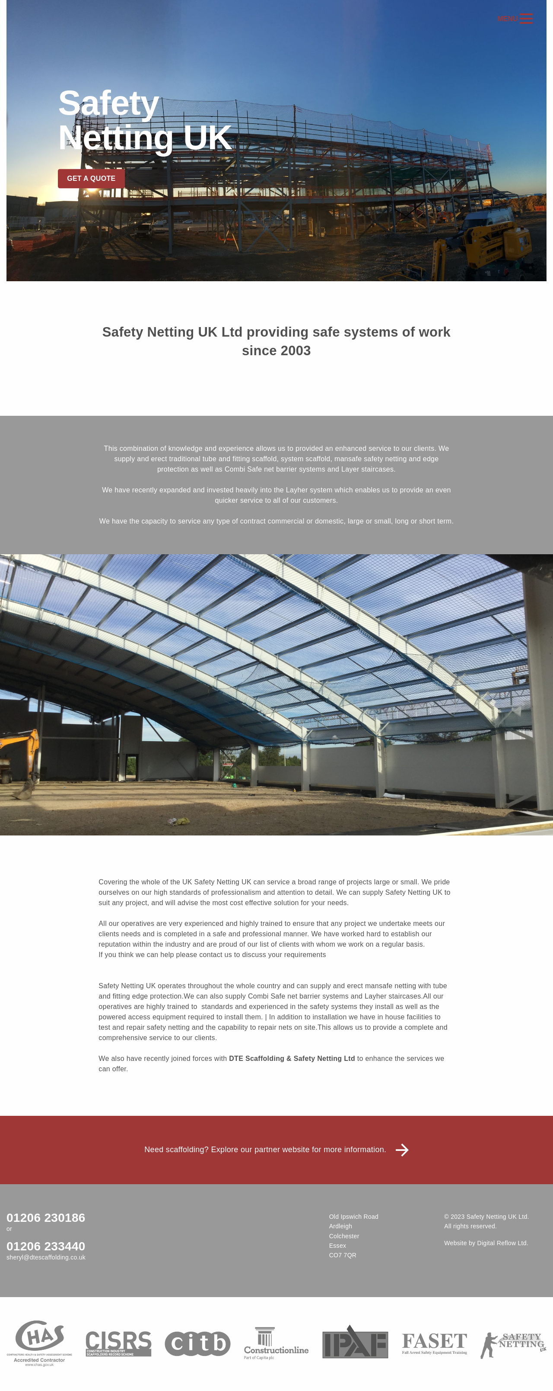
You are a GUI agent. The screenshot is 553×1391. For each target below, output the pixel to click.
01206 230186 (46, 1217)
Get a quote (91, 178)
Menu (515, 19)
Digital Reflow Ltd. (503, 1243)
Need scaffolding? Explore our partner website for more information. (276, 1149)
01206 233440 (46, 1246)
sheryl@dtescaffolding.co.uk (46, 1257)
